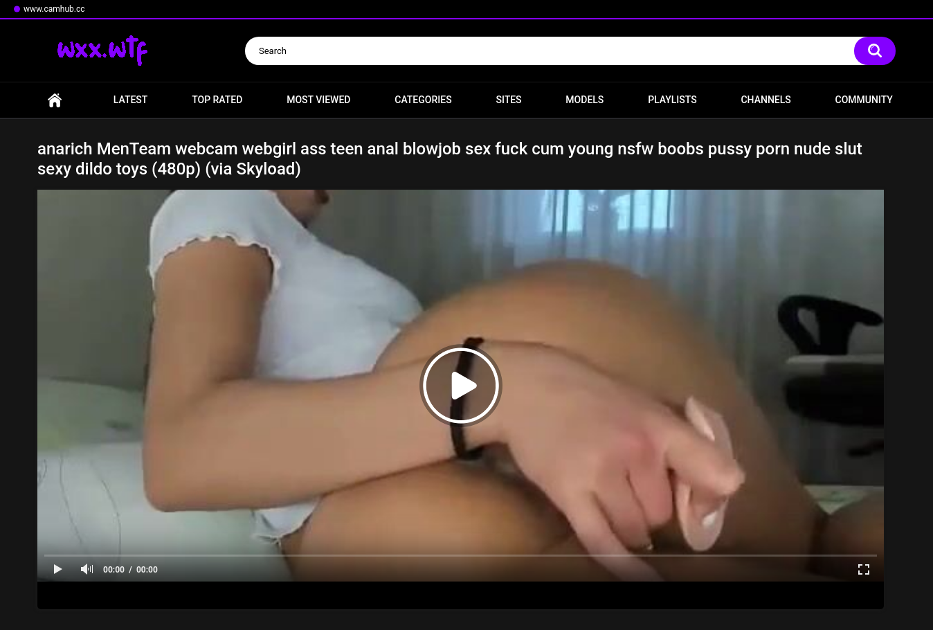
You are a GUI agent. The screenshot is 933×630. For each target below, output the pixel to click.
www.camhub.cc (54, 9)
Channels (765, 99)
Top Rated (217, 99)
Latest (131, 99)
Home (54, 100)
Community (864, 99)
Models (584, 99)
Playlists (672, 99)
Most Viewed (318, 99)
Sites (508, 99)
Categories (423, 99)
